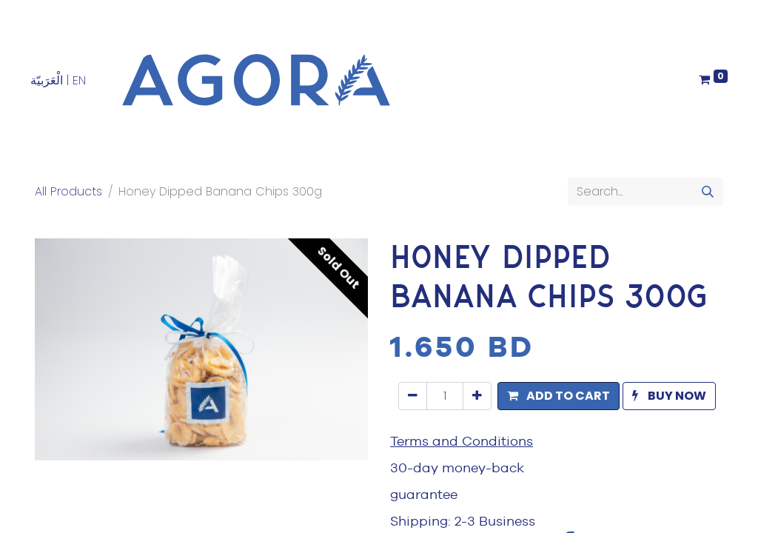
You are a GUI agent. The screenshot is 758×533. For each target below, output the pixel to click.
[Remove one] (412, 396)
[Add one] (477, 396)
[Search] (707, 192)
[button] (558, 396)
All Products (68, 191)
